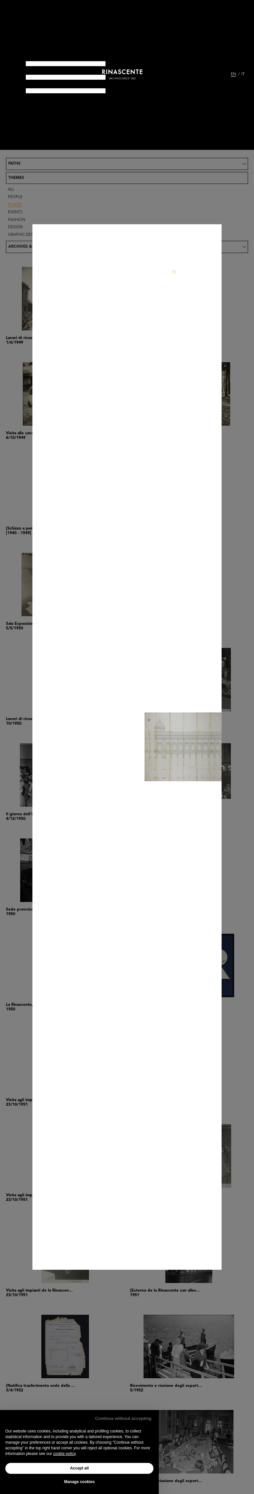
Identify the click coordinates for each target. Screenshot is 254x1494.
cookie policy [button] (64, 1453)
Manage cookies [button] (79, 1481)
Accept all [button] (79, 1468)
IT (243, 74)
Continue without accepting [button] (123, 1418)
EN (233, 74)
